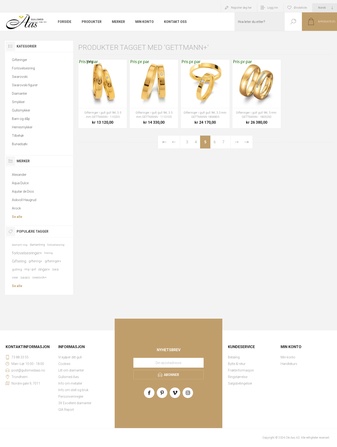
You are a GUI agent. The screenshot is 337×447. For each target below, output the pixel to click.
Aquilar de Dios (23, 191)
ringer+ (44, 269)
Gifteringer (19, 60)
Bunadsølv (20, 144)
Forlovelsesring (23, 68)
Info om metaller (70, 383)
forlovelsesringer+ (27, 253)
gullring (17, 269)
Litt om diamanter (71, 370)
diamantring (37, 244)
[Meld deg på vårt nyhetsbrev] (168, 363)
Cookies (64, 364)
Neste (236, 142)
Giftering (19, 261)
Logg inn (272, 7)
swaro (25, 277)
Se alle (17, 217)
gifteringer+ (53, 261)
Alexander (19, 175)
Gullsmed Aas (68, 377)
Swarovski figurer (25, 85)
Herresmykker (22, 127)
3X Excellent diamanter (75, 403)
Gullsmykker (21, 110)
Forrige (174, 142)
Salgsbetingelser (240, 383)
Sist (246, 142)
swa (55, 269)
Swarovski (20, 77)
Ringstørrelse (237, 377)
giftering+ (35, 261)
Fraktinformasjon (241, 370)
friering (48, 253)
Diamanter (19, 93)
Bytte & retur (236, 364)
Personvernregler (71, 396)
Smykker (18, 102)
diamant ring (19, 244)
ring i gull (30, 269)
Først (164, 142)
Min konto (288, 357)
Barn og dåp (21, 119)
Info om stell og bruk (73, 390)
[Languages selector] (324, 7)
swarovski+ (39, 277)
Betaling (234, 357)
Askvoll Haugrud (24, 200)
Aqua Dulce (20, 183)
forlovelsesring (55, 244)
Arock (16, 208)
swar (15, 277)
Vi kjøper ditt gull (70, 357)
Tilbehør (18, 135)
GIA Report (66, 409)
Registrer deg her (241, 7)
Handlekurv (289, 364)
